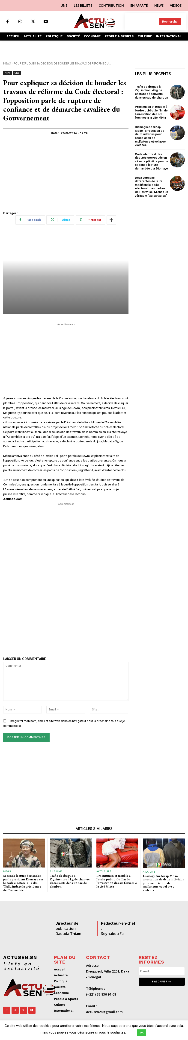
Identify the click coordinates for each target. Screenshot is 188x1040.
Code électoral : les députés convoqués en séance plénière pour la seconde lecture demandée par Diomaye (151, 161)
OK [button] (141, 1032)
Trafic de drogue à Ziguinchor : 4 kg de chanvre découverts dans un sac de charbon (151, 92)
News (7, 63)
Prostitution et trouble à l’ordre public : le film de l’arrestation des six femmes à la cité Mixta (151, 112)
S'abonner (161, 981)
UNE (17, 73)
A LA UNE (56, 871)
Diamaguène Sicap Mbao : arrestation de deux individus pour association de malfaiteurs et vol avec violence (150, 136)
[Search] (170, 21)
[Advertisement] (65, 172)
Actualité (103, 871)
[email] (162, 971)
